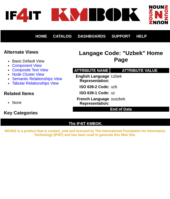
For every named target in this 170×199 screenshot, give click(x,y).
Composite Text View (30, 70)
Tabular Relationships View (35, 83)
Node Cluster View (28, 74)
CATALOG (62, 36)
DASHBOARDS (91, 36)
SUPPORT (121, 36)
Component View (27, 65)
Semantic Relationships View (37, 79)
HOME (41, 36)
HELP (141, 36)
